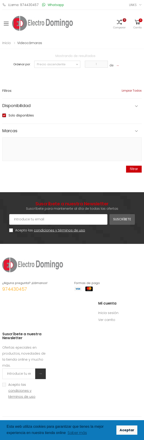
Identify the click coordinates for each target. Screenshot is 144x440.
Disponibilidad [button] (16, 105)
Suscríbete (122, 219)
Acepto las (50, 230)
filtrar (134, 169)
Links (133, 5)
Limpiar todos (132, 91)
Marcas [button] (9, 131)
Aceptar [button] (127, 430)
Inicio (6, 43)
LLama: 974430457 (20, 4)
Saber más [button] (77, 432)
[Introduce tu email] (18, 373)
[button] (119, 24)
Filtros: (7, 90)
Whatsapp (53, 4)
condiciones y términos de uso (59, 230)
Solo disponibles (21, 115)
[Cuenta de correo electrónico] (58, 219)
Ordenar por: (22, 64)
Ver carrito (106, 319)
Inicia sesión (108, 313)
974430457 (14, 289)
